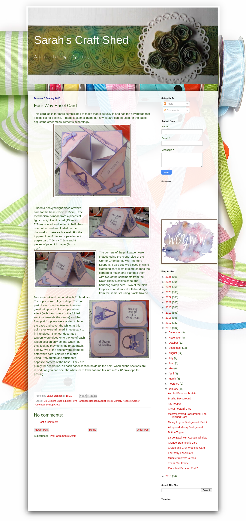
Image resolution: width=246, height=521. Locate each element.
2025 (169, 281)
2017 (169, 322)
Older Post (143, 429)
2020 (169, 307)
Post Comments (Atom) (63, 435)
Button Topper (176, 432)
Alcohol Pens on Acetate (182, 393)
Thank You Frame (178, 463)
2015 (169, 476)
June (172, 363)
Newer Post (41, 429)
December (175, 332)
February (174, 383)
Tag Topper (174, 403)
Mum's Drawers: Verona (182, 458)
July (171, 358)
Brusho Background (179, 398)
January (174, 388)
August (173, 353)
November (175, 337)
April (172, 373)
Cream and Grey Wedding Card (186, 447)
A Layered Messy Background (185, 427)
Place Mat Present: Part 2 (183, 468)
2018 (169, 317)
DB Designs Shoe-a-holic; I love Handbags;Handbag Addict (75, 401)
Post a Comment (48, 421)
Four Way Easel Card (180, 452)
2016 (169, 328)
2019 (169, 312)
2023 (169, 292)
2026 (169, 276)
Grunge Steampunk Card (182, 442)
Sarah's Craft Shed (81, 40)
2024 (169, 286)
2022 (169, 297)
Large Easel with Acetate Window (187, 437)
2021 (169, 302)
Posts (168, 103)
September (175, 347)
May (171, 368)
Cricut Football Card (179, 408)
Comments (171, 110)
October (174, 342)
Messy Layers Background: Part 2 (187, 422)
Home (92, 429)
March (173, 378)
